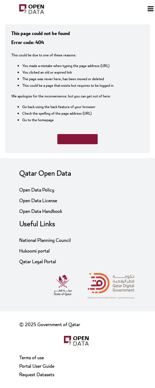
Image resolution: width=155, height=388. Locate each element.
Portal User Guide (36, 366)
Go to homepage (77, 139)
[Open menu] (150, 9)
